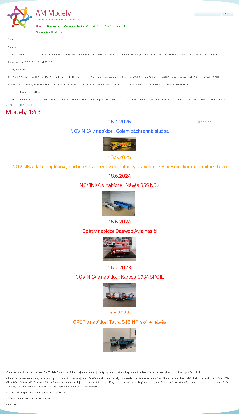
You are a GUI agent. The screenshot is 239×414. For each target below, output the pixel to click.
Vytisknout (204, 121)
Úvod (39, 26)
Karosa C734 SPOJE (132, 54)
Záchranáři (131, 99)
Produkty (53, 26)
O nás (96, 26)
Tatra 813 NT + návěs (175, 54)
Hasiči (203, 99)
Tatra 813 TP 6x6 (132, 84)
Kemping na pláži (99, 99)
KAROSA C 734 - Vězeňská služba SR (179, 77)
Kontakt (122, 26)
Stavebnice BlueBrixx (29, 92)
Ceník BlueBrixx (217, 99)
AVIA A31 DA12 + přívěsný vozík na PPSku (28, 84)
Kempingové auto (165, 99)
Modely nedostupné (76, 26)
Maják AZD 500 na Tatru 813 (203, 54)
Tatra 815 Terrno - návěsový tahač (101, 77)
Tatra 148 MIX (150, 77)
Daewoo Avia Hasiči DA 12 (20, 62)
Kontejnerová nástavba (109, 84)
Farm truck (117, 99)
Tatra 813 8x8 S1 (153, 84)
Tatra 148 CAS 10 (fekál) (213, 77)
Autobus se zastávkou (29, 99)
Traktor (181, 99)
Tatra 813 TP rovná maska (178, 84)
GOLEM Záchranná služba (19, 54)
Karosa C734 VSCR (131, 77)
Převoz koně (146, 99)
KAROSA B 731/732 (17, 77)
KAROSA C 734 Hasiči (108, 54)
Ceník (108, 26)
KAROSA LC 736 (153, 54)
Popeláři (192, 99)
